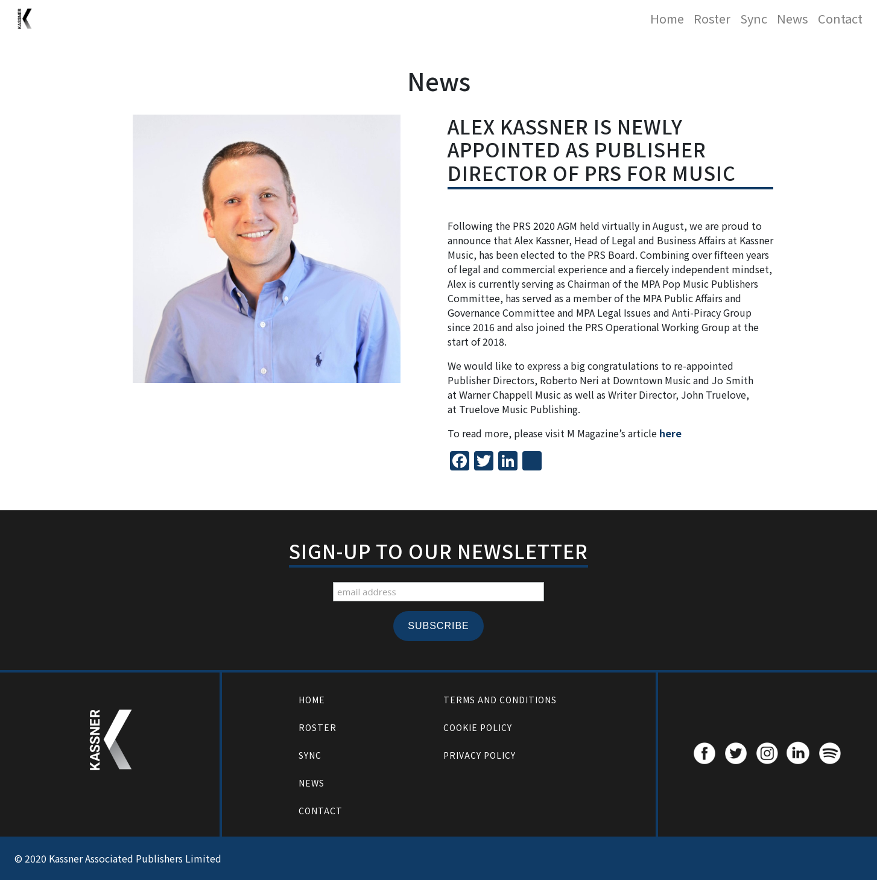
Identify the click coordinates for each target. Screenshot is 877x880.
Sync (753, 18)
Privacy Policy (479, 755)
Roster (712, 18)
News (792, 18)
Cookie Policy (477, 727)
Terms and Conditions (500, 700)
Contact (840, 18)
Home (667, 18)
